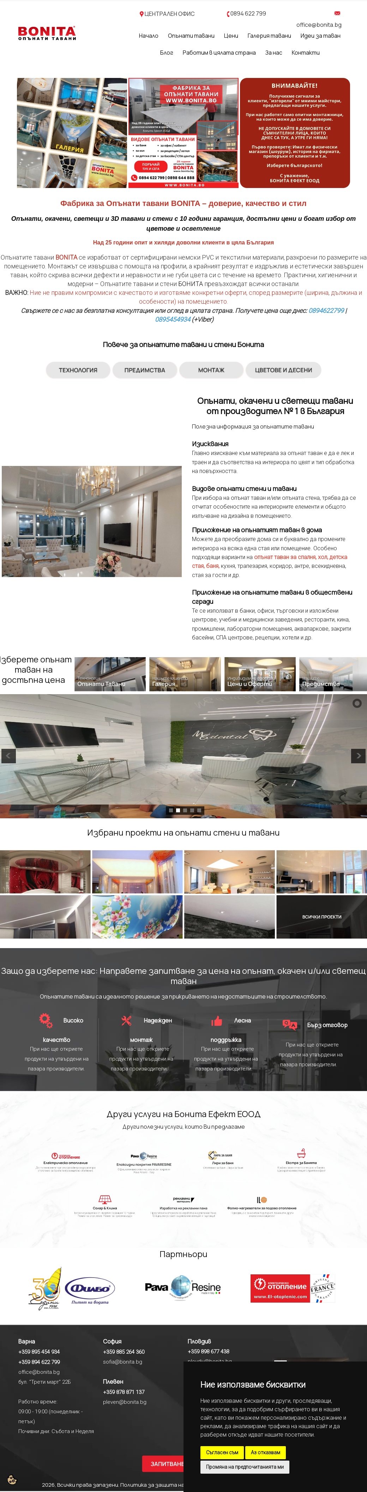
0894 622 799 (248, 13)
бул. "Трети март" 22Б (44, 1382)
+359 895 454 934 (39, 1352)
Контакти (306, 52)
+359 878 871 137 (123, 1392)
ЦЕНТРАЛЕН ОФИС (170, 14)
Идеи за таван (321, 36)
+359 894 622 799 (39, 1362)
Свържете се (39, 310)
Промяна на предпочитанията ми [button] (245, 1467)
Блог (166, 52)
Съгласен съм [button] (222, 1452)
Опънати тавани (191, 36)
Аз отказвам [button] (265, 1452)
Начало (148, 36)
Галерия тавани (269, 36)
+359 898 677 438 (208, 1351)
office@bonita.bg (319, 25)
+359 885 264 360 (123, 1352)
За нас (273, 52)
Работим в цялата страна (219, 52)
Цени (231, 36)
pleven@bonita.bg (124, 1402)
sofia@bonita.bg (122, 1362)
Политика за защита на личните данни (172, 1484)
